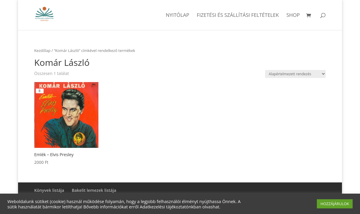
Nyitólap (177, 15)
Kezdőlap (42, 50)
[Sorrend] (295, 74)
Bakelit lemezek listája (94, 190)
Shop (293, 15)
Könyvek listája (49, 190)
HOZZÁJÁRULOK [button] (334, 203)
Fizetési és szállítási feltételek (238, 15)
